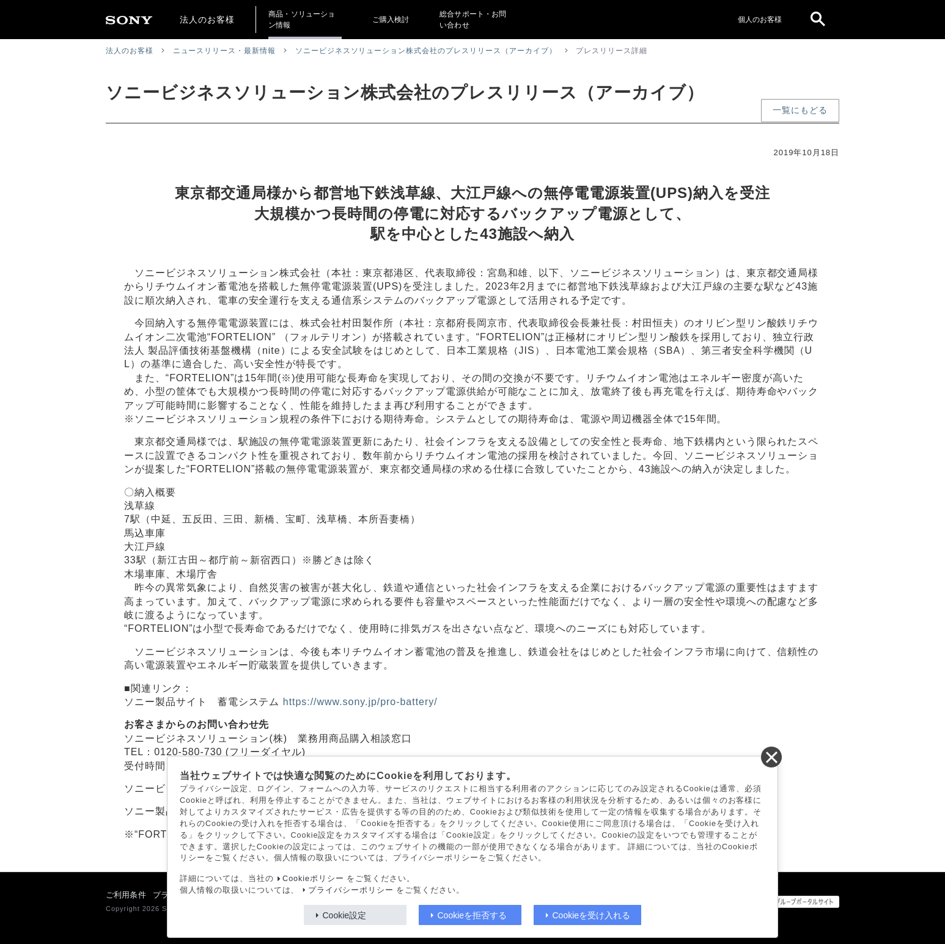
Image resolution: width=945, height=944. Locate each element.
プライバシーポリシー (351, 890)
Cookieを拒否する (472, 915)
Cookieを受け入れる (592, 915)
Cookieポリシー (313, 878)
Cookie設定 (345, 915)
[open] (817, 19)
